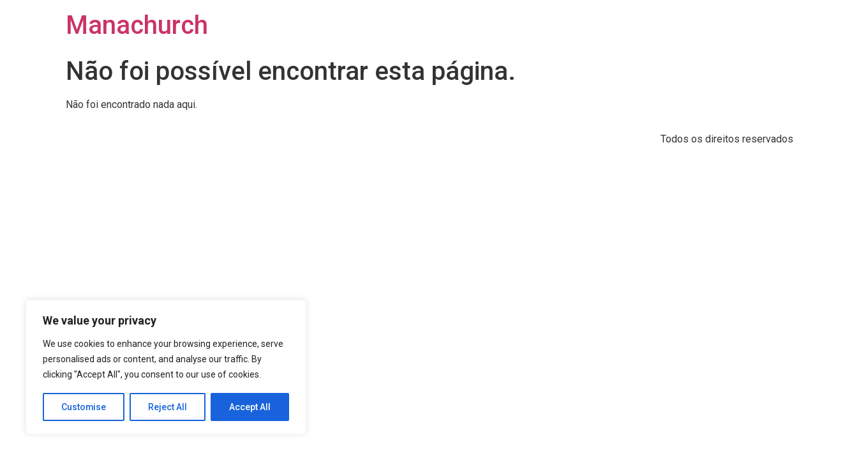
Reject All (168, 407)
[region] (166, 367)
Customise (84, 407)
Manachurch (137, 25)
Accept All (250, 407)
